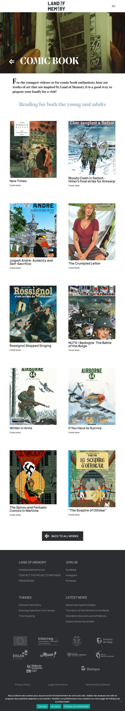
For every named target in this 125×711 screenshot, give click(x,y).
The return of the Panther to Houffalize (87, 610)
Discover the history (30, 605)
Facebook (71, 569)
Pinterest (71, 581)
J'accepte (42, 706)
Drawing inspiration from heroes (37, 610)
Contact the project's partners (40, 575)
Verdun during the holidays (81, 605)
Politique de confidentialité (76, 706)
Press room (26, 581)
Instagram (71, 575)
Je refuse (55, 706)
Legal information (58, 684)
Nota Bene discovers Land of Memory (86, 616)
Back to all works (64, 536)
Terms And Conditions (97, 684)
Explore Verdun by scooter (80, 621)
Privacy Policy (22, 684)
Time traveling (27, 616)
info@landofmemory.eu (32, 569)
